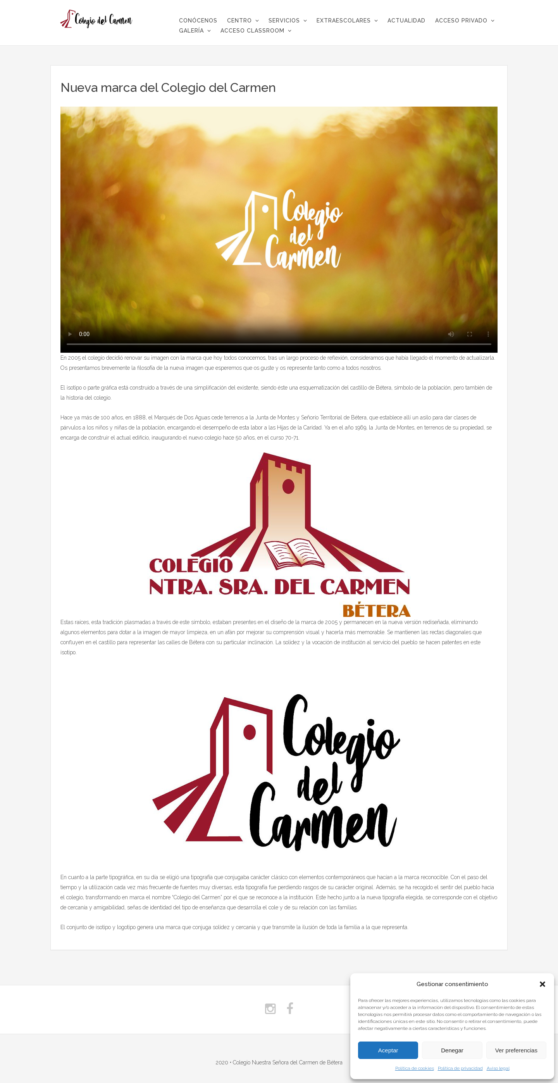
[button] (542, 984)
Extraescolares (344, 20)
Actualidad (406, 20)
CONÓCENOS (198, 20)
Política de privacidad (460, 1068)
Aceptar (388, 1050)
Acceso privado (461, 20)
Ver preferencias (516, 1050)
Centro (239, 20)
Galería (191, 31)
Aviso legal (498, 1068)
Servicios (284, 20)
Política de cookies (414, 1068)
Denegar (452, 1050)
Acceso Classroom (252, 31)
